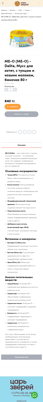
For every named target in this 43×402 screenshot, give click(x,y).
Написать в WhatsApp (21, 395)
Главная (4, 10)
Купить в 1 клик (21, 114)
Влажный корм (6, 13)
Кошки (27, 10)
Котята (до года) (20, 13)
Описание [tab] (22, 145)
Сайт (20, 10)
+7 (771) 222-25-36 (21, 392)
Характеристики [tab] (21, 357)
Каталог (12, 10)
